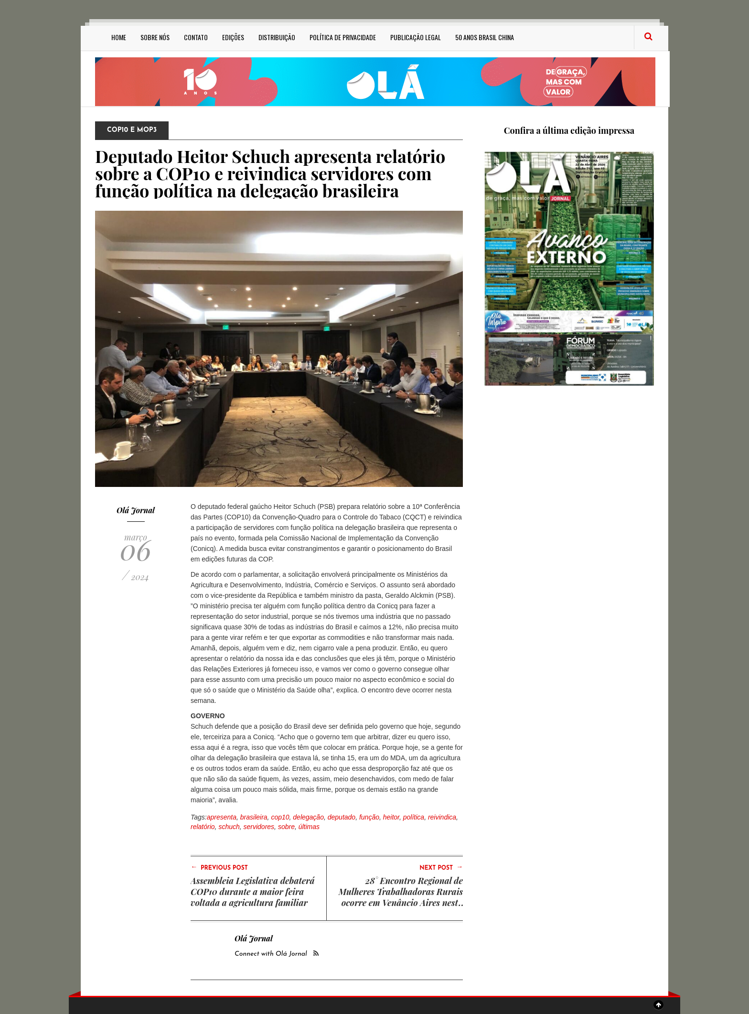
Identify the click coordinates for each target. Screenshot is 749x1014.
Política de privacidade (343, 37)
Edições (233, 37)
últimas (309, 827)
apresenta (221, 817)
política (413, 817)
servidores (259, 827)
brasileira (254, 817)
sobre (286, 827)
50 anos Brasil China (484, 37)
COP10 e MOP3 (132, 130)
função (369, 817)
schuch (228, 827)
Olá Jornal (136, 510)
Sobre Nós (155, 37)
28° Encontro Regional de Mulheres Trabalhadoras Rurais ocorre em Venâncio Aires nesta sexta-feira (401, 897)
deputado (341, 817)
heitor (391, 817)
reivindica (442, 817)
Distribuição (276, 37)
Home (118, 37)
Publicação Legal (415, 37)
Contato (196, 37)
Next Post (441, 867)
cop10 (280, 817)
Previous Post (219, 867)
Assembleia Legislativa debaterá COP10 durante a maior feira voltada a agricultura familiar (253, 891)
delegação (308, 817)
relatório (203, 827)
